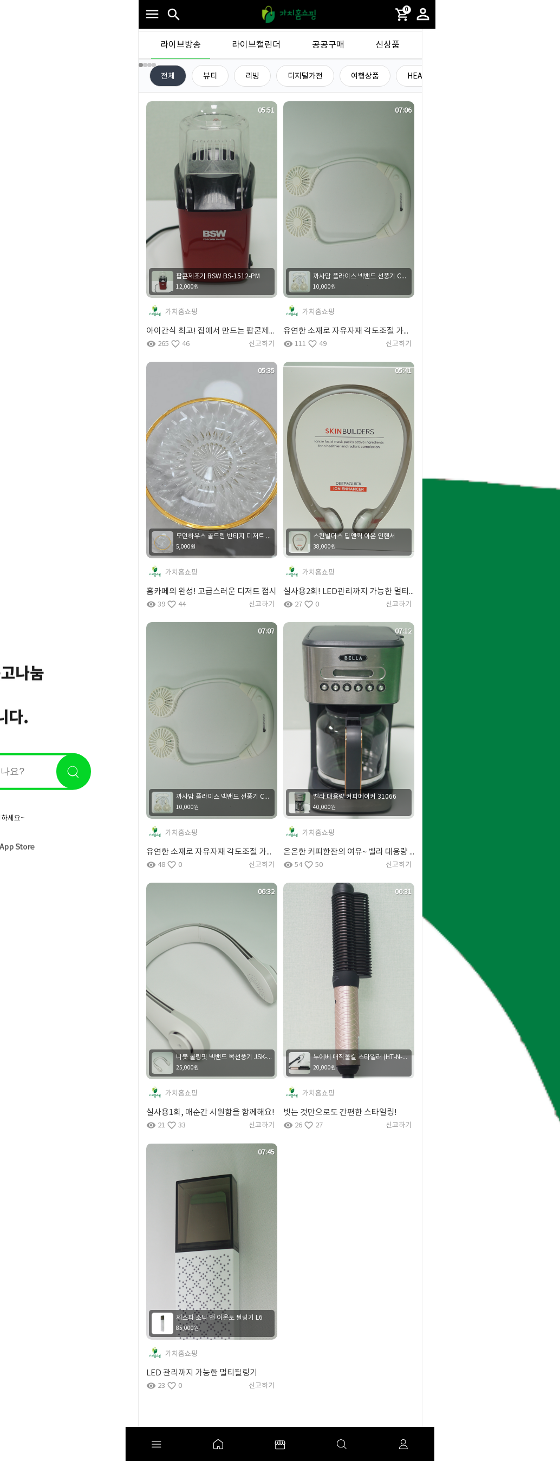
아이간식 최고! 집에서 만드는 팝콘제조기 (211, 331)
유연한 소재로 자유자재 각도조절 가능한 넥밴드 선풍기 (348, 331)
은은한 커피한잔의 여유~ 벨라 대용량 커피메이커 (348, 852)
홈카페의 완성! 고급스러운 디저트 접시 (211, 591)
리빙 (252, 76)
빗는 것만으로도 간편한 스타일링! (340, 1112)
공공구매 (328, 45)
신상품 (387, 45)
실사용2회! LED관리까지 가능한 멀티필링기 (348, 591)
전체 (168, 76)
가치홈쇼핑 (181, 312)
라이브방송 (180, 45)
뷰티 (210, 76)
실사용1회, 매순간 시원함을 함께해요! (210, 1112)
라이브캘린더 (256, 45)
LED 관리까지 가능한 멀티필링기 (201, 1373)
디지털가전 (305, 76)
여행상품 (365, 76)
